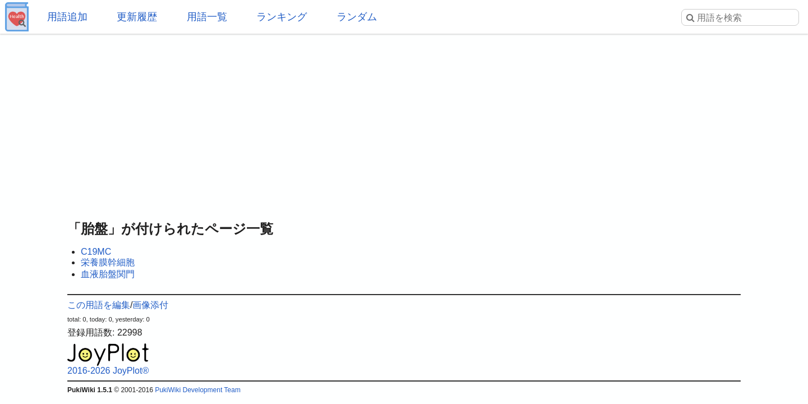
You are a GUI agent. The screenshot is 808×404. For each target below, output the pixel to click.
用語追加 (67, 16)
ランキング (281, 16)
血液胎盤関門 (108, 274)
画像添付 (150, 305)
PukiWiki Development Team (198, 390)
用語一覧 (207, 16)
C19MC (96, 251)
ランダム (357, 16)
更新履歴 (137, 16)
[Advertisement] (404, 123)
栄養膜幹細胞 (108, 262)
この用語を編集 (98, 305)
